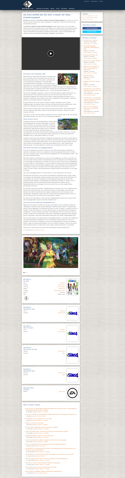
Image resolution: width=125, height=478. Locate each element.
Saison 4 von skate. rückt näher (34, 423)
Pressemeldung (89, 17)
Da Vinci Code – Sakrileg (90, 40)
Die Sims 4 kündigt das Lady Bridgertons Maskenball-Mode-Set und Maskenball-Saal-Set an (51, 414)
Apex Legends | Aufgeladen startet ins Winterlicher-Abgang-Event (44, 471)
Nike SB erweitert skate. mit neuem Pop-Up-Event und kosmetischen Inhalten (47, 431)
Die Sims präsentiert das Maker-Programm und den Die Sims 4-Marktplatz (46, 440)
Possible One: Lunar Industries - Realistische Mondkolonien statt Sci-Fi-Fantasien (92, 90)
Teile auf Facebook (91, 28)
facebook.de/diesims (60, 290)
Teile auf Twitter (92, 31)
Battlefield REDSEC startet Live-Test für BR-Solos (39, 435)
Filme (57, 8)
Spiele (52, 8)
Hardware (72, 8)
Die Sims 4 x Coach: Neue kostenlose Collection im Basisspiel (43, 462)
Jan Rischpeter (87, 78)
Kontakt (101, 1)
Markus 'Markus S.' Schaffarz (41, 411)
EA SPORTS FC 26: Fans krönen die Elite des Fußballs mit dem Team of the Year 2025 (49, 454)
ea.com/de (62, 391)
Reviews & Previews (42, 8)
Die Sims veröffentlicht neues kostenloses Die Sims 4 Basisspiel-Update (45, 444)
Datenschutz (94, 1)
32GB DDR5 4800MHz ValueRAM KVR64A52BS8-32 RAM (91, 47)
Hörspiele (64, 8)
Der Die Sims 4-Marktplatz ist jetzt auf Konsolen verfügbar (42, 427)
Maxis (63, 353)
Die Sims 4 (84, 15)
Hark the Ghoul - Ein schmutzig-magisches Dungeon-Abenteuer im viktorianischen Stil (92, 99)
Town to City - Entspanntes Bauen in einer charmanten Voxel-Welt (91, 108)
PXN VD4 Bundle (88, 75)
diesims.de (62, 288)
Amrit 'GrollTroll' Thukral (40, 416)
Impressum (86, 1)
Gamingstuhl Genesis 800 (91, 55)
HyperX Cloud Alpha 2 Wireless (92, 60)
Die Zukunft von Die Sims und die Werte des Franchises (41, 467)
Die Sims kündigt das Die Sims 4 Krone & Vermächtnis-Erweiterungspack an (46, 458)
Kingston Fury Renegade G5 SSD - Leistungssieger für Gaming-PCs (91, 68)
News (83, 17)
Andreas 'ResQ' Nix (40, 445)
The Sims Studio (61, 286)
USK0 (91, 19)
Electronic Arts (61, 284)
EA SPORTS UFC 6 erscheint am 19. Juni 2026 (39, 418)
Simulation (62, 282)
